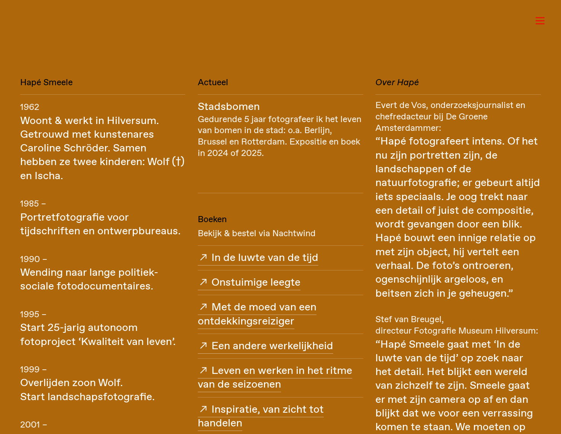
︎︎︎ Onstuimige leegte (249, 282)
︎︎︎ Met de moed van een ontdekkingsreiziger (257, 314)
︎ (540, 21)
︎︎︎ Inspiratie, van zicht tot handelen (261, 416)
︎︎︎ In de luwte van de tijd (258, 258)
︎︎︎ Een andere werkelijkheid (265, 346)
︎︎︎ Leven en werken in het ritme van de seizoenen (275, 378)
